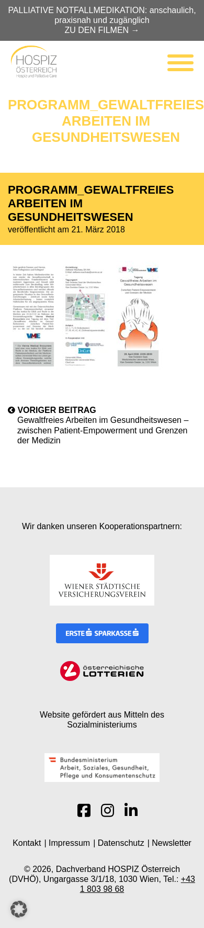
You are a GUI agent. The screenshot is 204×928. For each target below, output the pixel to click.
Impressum (69, 842)
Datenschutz (121, 842)
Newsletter (171, 842)
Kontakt (27, 842)
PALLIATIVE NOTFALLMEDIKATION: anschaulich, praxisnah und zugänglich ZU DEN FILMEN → (102, 20)
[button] (19, 909)
